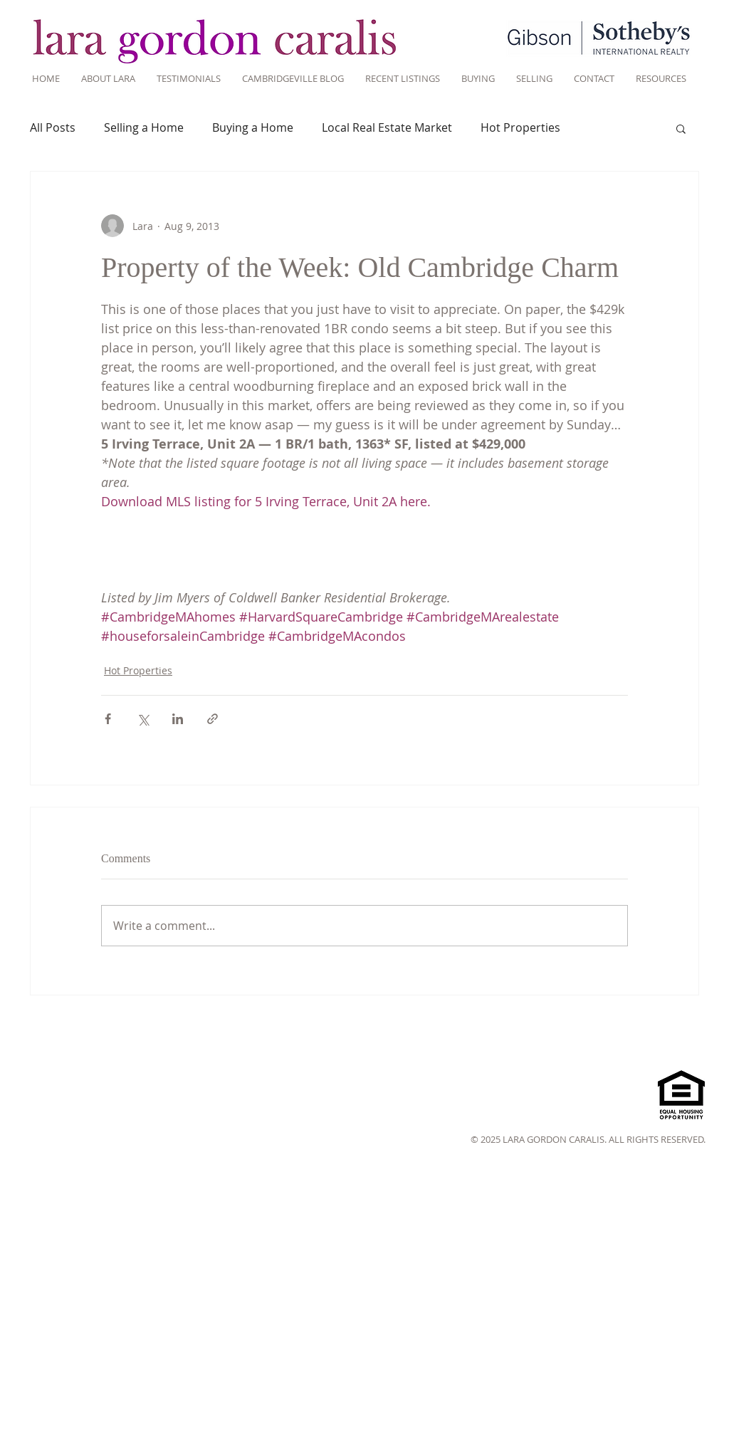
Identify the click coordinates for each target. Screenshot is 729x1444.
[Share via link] (212, 719)
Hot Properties (520, 127)
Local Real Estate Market (387, 127)
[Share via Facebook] (108, 719)
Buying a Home (252, 127)
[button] (681, 128)
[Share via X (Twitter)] (143, 719)
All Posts (52, 127)
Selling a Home (144, 127)
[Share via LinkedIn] (177, 719)
